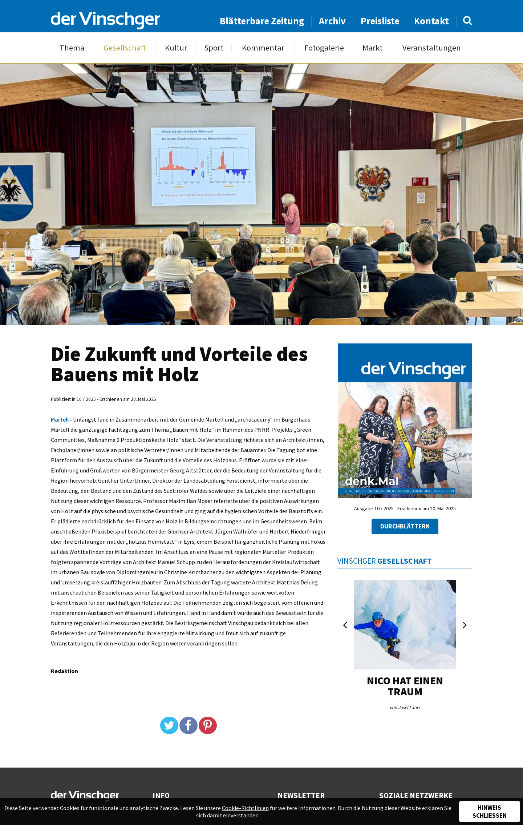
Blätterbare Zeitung (262, 21)
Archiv (332, 21)
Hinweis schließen (490, 812)
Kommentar (263, 48)
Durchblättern (405, 526)
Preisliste (380, 21)
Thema (72, 48)
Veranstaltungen (431, 48)
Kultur (176, 48)
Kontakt (431, 21)
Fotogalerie (324, 48)
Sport (213, 48)
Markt (372, 48)
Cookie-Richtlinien (245, 808)
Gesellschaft (125, 48)
